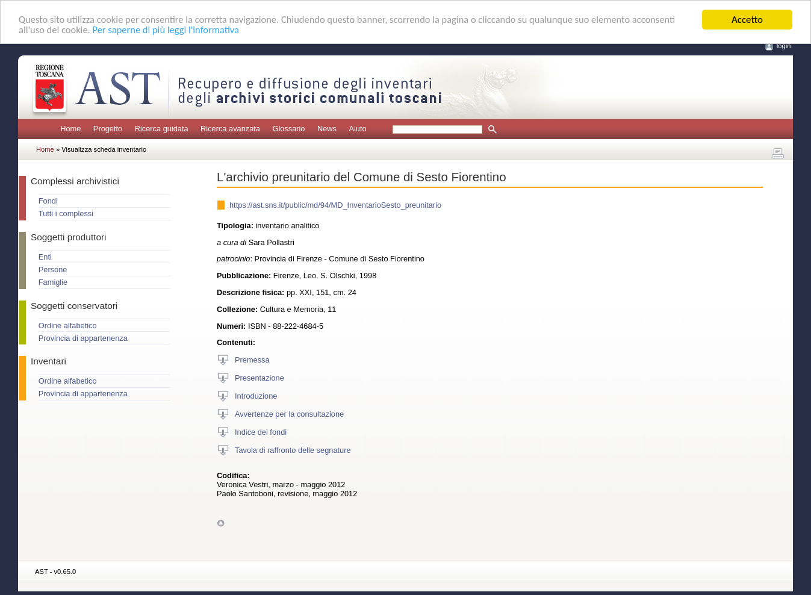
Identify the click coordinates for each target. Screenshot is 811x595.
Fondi (48, 200)
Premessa (252, 359)
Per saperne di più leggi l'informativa (217, 30)
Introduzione (256, 395)
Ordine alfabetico (68, 325)
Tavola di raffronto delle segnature (293, 449)
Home (70, 128)
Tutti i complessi (66, 213)
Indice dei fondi (261, 431)
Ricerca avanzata (230, 128)
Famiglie (53, 282)
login (784, 45)
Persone (53, 269)
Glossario (288, 128)
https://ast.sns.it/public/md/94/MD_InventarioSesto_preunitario (335, 205)
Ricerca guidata (161, 128)
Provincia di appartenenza (83, 338)
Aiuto (357, 128)
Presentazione (259, 377)
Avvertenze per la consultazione (289, 413)
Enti (45, 256)
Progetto (107, 128)
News (327, 128)
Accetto (747, 19)
